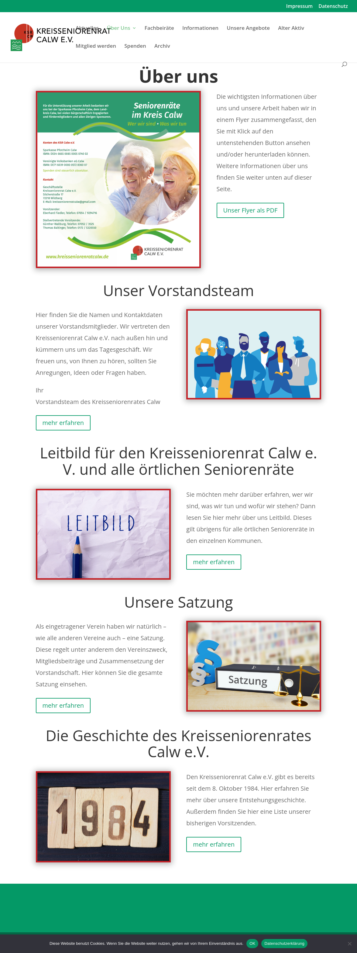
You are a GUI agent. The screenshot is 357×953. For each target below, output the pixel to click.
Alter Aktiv (291, 28)
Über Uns (118, 28)
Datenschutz (333, 6)
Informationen (200, 28)
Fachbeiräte (159, 28)
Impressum (299, 6)
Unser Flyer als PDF (250, 210)
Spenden (135, 46)
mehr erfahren (63, 423)
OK (252, 943)
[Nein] (349, 944)
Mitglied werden (96, 46)
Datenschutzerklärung (284, 943)
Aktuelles (87, 28)
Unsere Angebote (248, 28)
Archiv (162, 46)
